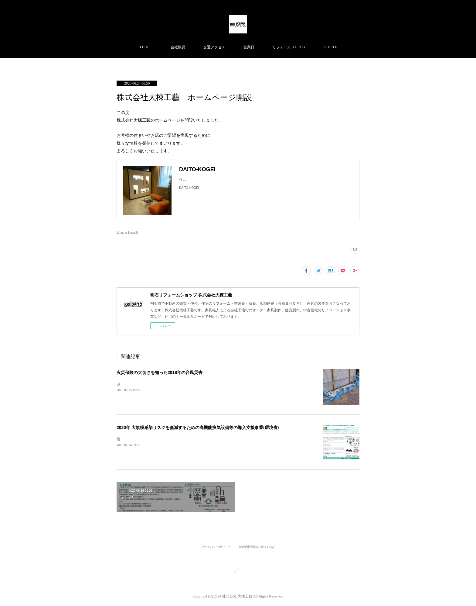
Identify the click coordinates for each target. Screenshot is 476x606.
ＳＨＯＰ (331, 47)
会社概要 (178, 47)
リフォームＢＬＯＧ (289, 47)
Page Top (238, 572)
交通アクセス (214, 47)
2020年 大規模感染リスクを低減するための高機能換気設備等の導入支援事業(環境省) (198, 427)
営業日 (248, 47)
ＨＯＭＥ (145, 47)
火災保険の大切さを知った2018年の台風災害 (159, 372)
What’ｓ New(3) (127, 232)
